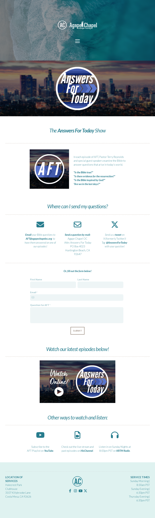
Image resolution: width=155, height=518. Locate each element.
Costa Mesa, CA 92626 (18, 496)
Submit (77, 330)
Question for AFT (39, 305)
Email (33, 292)
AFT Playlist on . (40, 450)
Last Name (83, 279)
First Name (36, 279)
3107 (8, 492)
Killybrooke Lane (21, 492)
